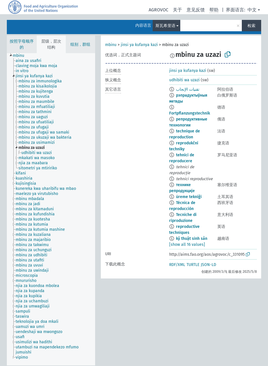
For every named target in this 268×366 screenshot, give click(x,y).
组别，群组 (80, 44)
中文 (252, 10)
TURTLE (193, 264)
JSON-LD (208, 264)
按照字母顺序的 (22, 44)
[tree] (51, 209)
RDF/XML (177, 264)
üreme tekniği (189, 196)
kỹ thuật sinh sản (191, 238)
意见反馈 (196, 10)
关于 (177, 10)
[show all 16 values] (187, 244)
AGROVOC (158, 10)
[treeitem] (21, 55)
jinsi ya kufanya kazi (139, 44)
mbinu (110, 44)
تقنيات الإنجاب (187, 89)
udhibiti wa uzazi (184, 80)
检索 (251, 25)
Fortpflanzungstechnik (189, 113)
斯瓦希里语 (165, 25)
